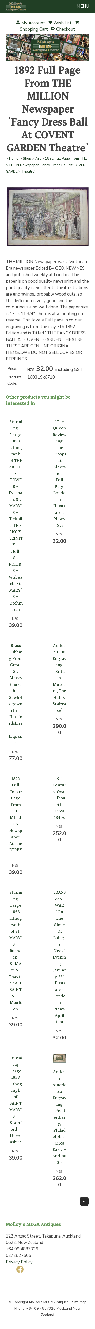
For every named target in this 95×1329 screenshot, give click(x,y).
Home (13, 158)
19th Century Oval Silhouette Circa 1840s (59, 798)
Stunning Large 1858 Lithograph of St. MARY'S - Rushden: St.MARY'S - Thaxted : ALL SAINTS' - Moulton (16, 951)
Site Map (79, 1302)
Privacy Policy (19, 1262)
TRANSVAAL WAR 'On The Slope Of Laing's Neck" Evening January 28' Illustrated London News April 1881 (59, 957)
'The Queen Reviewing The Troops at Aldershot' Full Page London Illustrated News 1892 (59, 474)
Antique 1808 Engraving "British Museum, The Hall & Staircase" (59, 678)
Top (84, 1201)
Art (38, 158)
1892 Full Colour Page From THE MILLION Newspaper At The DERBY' (15, 818)
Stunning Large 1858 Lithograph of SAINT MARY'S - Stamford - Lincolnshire (15, 1100)
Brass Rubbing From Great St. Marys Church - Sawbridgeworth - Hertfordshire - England (16, 694)
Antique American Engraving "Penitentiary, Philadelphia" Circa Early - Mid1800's (59, 1117)
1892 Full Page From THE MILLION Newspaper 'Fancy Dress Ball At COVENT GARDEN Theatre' (47, 165)
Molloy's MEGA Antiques (49, 1302)
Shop (27, 158)
